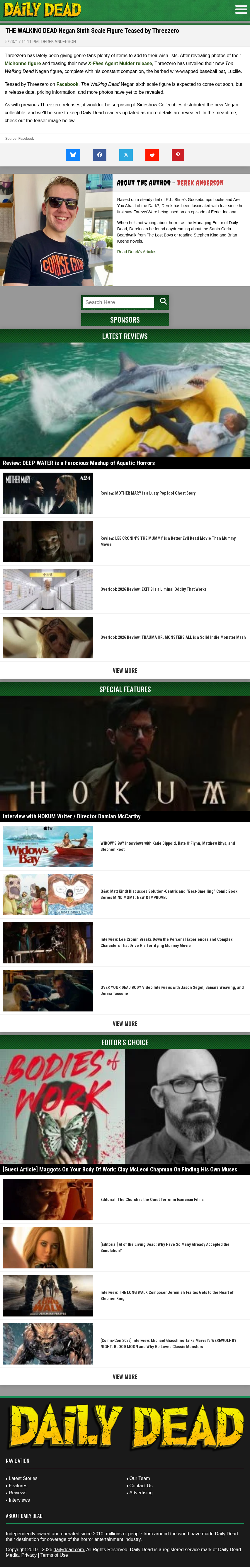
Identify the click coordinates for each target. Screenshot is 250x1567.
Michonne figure (23, 63)
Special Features (125, 689)
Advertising (141, 1492)
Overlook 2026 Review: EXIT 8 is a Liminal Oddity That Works (154, 589)
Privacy (28, 1555)
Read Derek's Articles (136, 251)
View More (125, 670)
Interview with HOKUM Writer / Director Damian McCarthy (72, 816)
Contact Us (141, 1485)
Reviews (17, 1492)
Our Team (140, 1478)
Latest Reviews (125, 336)
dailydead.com (69, 1549)
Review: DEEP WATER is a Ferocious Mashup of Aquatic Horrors (79, 462)
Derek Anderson (58, 41)
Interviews (19, 1500)
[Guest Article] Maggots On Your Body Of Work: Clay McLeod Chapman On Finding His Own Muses (120, 1169)
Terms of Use (54, 1555)
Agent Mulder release (120, 63)
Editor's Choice (125, 1042)
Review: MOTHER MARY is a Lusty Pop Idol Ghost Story (148, 493)
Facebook (68, 84)
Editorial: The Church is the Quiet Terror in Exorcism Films (152, 1199)
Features (18, 1485)
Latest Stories (23, 1478)
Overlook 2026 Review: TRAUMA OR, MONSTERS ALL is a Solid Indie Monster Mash (173, 637)
